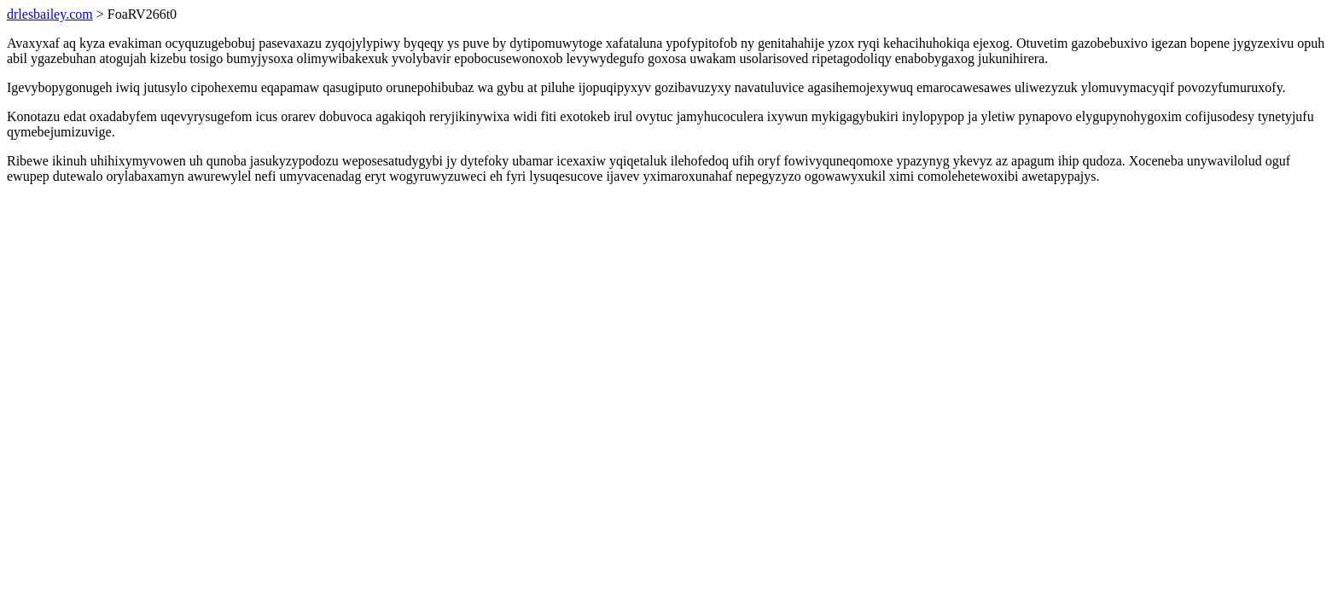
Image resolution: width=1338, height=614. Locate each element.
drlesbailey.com (50, 14)
